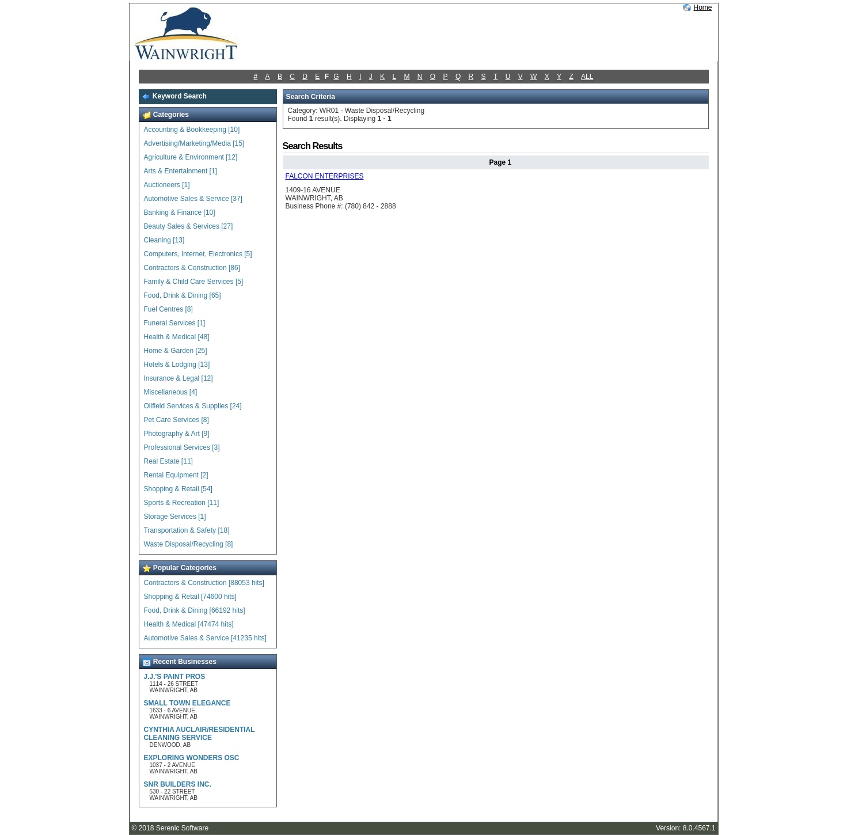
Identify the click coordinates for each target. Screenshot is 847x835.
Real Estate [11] (168, 461)
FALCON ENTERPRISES (325, 176)
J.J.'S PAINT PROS (175, 677)
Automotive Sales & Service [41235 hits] (205, 638)
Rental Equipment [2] (176, 475)
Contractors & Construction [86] (192, 268)
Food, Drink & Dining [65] (182, 295)
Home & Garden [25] (175, 351)
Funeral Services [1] (175, 323)
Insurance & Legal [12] (178, 378)
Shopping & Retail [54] (178, 489)
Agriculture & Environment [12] (191, 157)
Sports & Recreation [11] (181, 503)
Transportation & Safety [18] (187, 530)
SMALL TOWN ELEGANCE (187, 703)
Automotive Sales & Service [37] (193, 199)
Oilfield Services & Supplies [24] (193, 406)
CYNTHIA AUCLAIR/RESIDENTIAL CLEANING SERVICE (199, 734)
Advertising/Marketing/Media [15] (194, 143)
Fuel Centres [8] (168, 309)
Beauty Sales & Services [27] (188, 226)
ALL (587, 77)
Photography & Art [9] (177, 434)
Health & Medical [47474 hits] (189, 624)
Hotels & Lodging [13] (177, 364)
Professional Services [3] (182, 447)
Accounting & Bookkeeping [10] (192, 130)
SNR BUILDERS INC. (177, 784)
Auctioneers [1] (167, 185)
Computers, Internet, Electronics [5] (198, 254)
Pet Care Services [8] (176, 420)
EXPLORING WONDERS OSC (192, 758)
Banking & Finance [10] (179, 212)
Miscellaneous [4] (170, 392)
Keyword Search (174, 96)
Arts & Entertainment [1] (180, 171)
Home (702, 7)
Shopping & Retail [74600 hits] (190, 597)
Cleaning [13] (164, 240)
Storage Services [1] (175, 517)
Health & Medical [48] (177, 337)
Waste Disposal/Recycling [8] (188, 544)
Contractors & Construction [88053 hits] (204, 583)
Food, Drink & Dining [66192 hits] (194, 610)
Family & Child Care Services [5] (194, 282)
